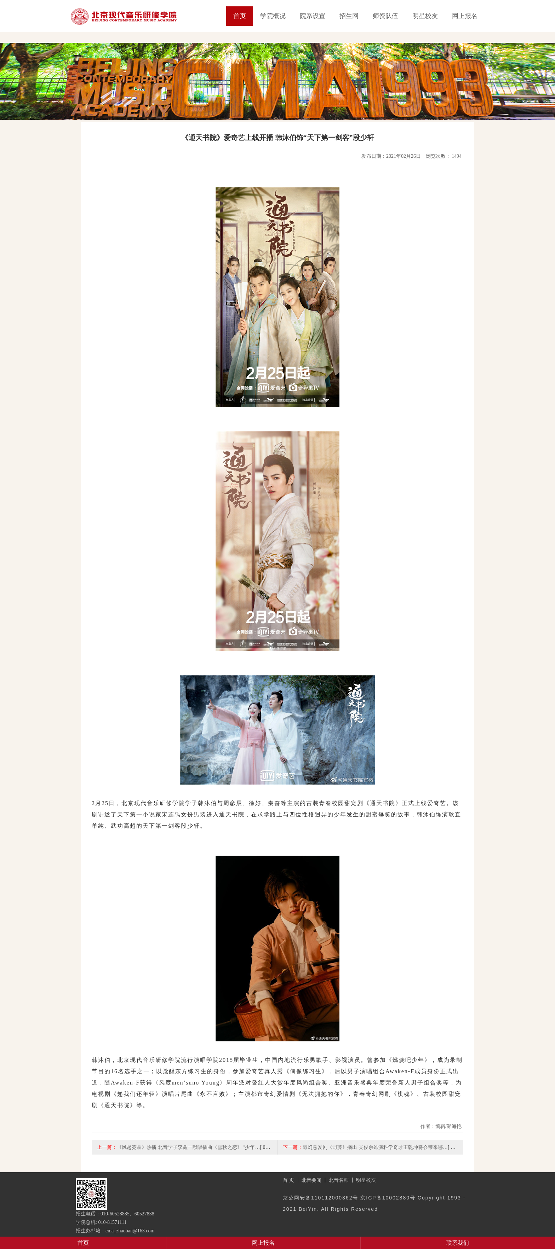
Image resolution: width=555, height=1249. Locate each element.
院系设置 (312, 15)
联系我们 (457, 1243)
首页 (239, 15)
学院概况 (273, 15)
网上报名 (464, 15)
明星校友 (425, 15)
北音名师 (339, 1180)
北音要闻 (311, 1180)
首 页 (288, 1180)
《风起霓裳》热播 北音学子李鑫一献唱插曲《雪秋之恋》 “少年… (188, 1147)
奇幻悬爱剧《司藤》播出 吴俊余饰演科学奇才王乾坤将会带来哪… (375, 1147)
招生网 (349, 15)
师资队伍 (385, 15)
